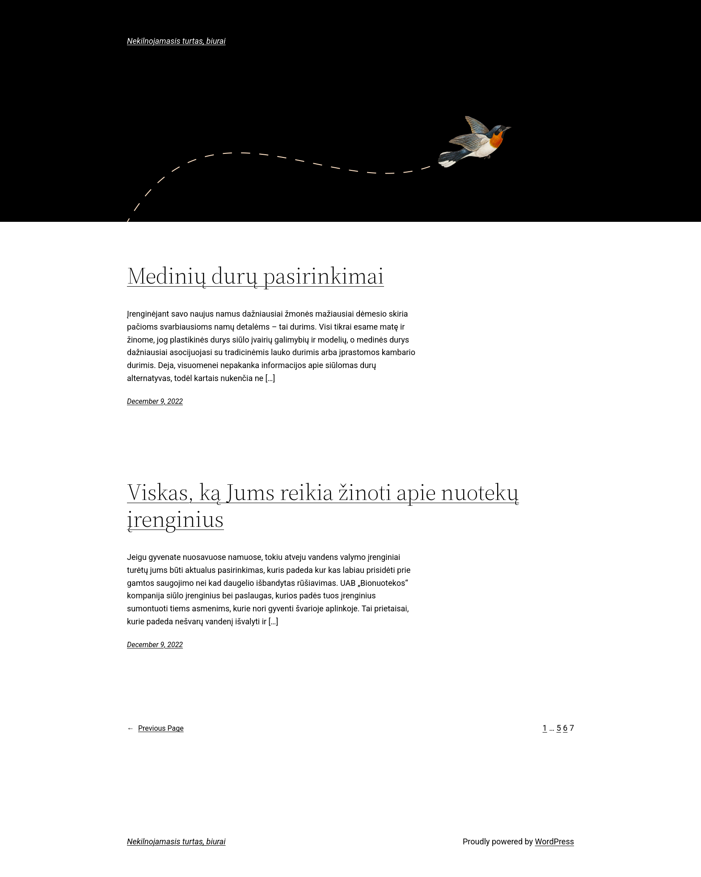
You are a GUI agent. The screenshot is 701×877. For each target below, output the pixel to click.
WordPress (554, 841)
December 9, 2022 (155, 401)
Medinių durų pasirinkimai (255, 275)
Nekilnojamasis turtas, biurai (176, 41)
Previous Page (155, 728)
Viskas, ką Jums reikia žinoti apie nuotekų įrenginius (323, 505)
